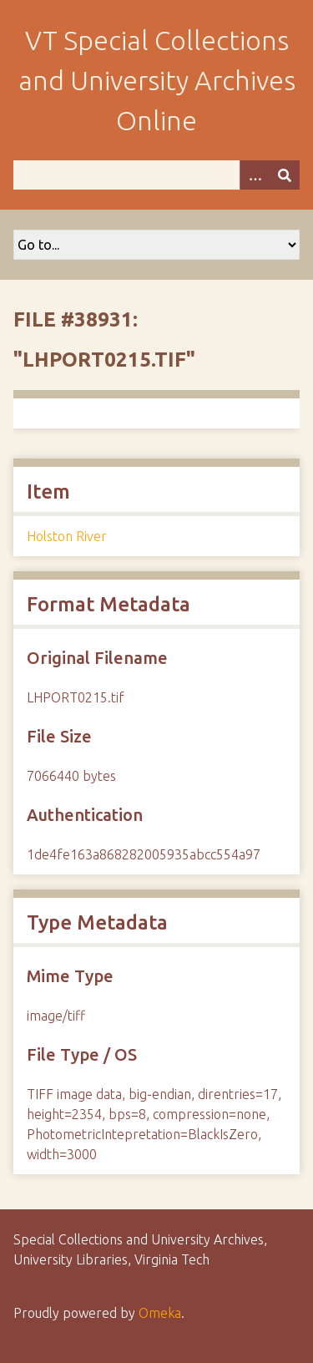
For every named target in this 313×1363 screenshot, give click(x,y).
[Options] (255, 175)
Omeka (160, 1312)
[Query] (156, 175)
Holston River (67, 536)
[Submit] (285, 175)
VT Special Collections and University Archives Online (156, 80)
